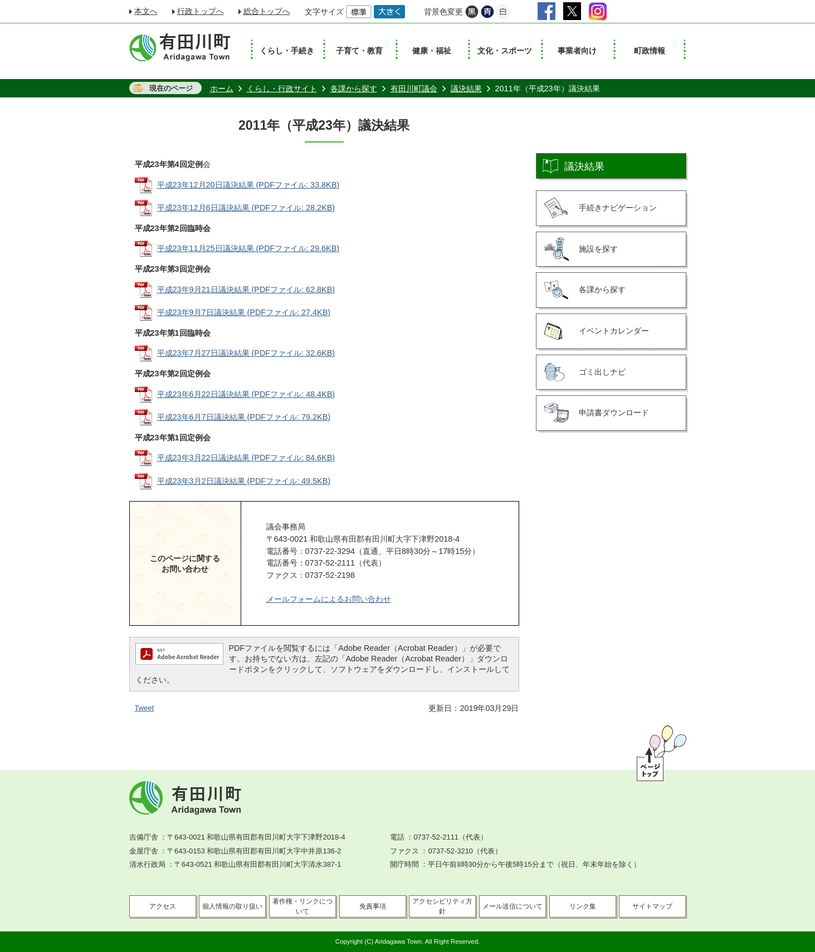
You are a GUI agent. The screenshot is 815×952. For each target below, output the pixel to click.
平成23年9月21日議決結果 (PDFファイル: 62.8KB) (246, 289)
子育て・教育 (359, 50)
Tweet (144, 708)
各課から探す (353, 88)
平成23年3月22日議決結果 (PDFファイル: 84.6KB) (246, 457)
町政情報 (649, 50)
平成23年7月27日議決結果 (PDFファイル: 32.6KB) (246, 353)
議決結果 (466, 88)
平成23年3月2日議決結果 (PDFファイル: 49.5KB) (244, 481)
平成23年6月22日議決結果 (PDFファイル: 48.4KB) (246, 394)
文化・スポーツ (504, 50)
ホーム (221, 88)
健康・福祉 (431, 50)
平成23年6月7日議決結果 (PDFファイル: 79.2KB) (244, 417)
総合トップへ (266, 11)
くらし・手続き (287, 50)
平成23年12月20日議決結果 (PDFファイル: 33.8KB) (248, 184)
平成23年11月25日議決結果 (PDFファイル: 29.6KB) (248, 248)
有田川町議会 (414, 88)
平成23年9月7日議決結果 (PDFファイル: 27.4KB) (244, 312)
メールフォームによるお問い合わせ (328, 599)
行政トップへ (200, 11)
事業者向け (577, 50)
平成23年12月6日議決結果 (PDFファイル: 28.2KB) (246, 207)
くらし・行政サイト (282, 88)
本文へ (146, 11)
